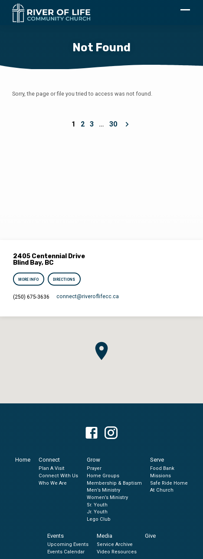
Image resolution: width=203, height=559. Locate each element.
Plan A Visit (52, 468)
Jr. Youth (97, 512)
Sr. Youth (97, 505)
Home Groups (103, 476)
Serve (157, 459)
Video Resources (117, 552)
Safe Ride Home (169, 483)
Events (55, 535)
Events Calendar (66, 552)
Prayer (94, 468)
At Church (162, 490)
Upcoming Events (67, 544)
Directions (64, 279)
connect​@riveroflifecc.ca (87, 296)
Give (150, 535)
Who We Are (53, 483)
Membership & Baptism (114, 483)
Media (104, 535)
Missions (160, 476)
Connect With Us (58, 476)
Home (22, 459)
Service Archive (115, 544)
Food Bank (162, 468)
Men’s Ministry (103, 490)
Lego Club (99, 519)
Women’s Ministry (107, 497)
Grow (93, 459)
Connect (49, 459)
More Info (29, 279)
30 (113, 124)
